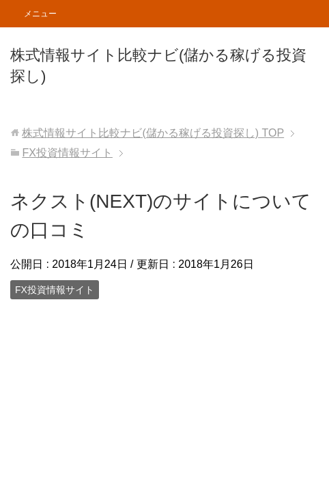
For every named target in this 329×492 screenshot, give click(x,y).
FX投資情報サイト (54, 289)
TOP (153, 133)
